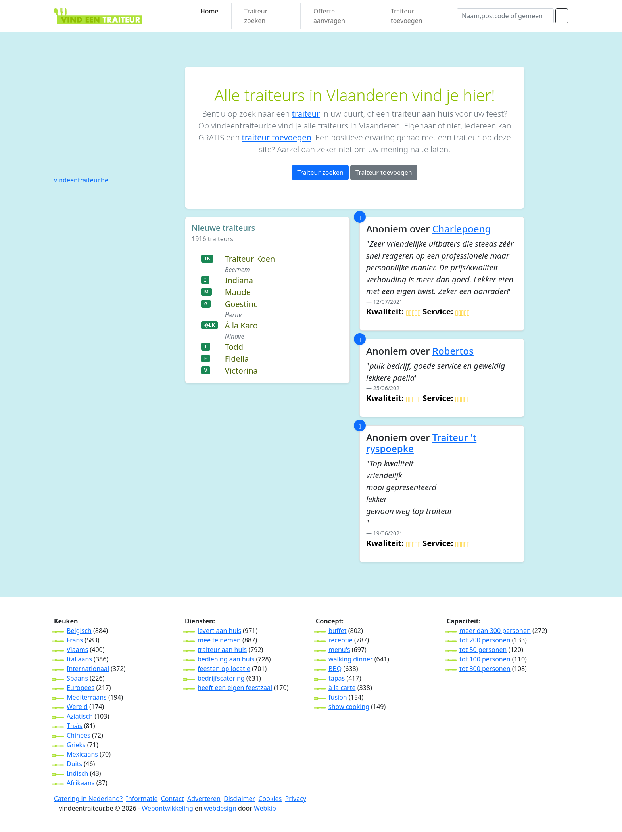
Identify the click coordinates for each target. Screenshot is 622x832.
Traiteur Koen (250, 258)
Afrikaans (81, 782)
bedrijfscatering (221, 678)
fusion (337, 697)
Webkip (265, 808)
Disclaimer (239, 798)
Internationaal (88, 668)
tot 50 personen (483, 649)
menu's (339, 649)
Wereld (77, 706)
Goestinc (241, 304)
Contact (172, 798)
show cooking (348, 706)
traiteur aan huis (222, 649)
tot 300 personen (485, 668)
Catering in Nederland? (88, 798)
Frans (75, 640)
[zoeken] (561, 15)
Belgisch (79, 630)
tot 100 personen (485, 659)
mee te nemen (219, 640)
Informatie (141, 798)
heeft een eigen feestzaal (235, 687)
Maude (238, 292)
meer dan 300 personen (495, 630)
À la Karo (241, 325)
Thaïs (75, 725)
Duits (74, 763)
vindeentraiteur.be (81, 180)
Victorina (241, 370)
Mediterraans (87, 697)
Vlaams (77, 649)
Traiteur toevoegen (406, 16)
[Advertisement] (114, 116)
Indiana (239, 280)
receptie (340, 640)
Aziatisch (80, 716)
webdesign (220, 808)
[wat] (505, 15)
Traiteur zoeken (256, 16)
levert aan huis (219, 630)
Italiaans (79, 659)
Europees (80, 687)
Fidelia (237, 358)
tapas (336, 678)
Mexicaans (82, 754)
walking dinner (350, 659)
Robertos (453, 350)
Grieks (76, 744)
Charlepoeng (461, 228)
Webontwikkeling (167, 808)
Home (209, 11)
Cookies (270, 798)
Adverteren (204, 798)
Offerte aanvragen (329, 16)
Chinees (78, 735)
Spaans (77, 678)
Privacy (295, 798)
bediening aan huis (226, 659)
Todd (234, 346)
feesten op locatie (224, 668)
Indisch (77, 773)
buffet (337, 630)
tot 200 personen (485, 640)
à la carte (341, 687)
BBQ (335, 668)
